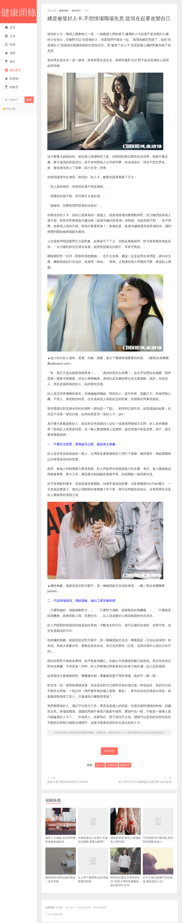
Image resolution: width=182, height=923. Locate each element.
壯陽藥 (59, 908)
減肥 (10, 53)
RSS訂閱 (9, 108)
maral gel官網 (84, 908)
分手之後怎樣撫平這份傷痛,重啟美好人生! (158, 866)
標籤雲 (11, 87)
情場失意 (112, 766)
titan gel (69, 908)
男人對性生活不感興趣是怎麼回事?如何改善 (144, 782)
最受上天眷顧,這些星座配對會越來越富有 (60, 826)
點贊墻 (11, 78)
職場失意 (125, 766)
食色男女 (13, 70)
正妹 (10, 36)
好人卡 (99, 766)
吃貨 (10, 44)
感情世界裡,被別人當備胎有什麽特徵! (125, 826)
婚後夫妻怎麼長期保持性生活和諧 (67, 782)
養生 (10, 61)
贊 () (109, 751)
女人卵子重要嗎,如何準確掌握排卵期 (93, 872)
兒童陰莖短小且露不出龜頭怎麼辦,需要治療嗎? (93, 832)
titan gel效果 (100, 908)
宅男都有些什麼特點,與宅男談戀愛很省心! (158, 832)
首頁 (10, 27)
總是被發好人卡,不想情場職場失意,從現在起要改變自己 (109, 18)
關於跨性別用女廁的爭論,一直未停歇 (60, 866)
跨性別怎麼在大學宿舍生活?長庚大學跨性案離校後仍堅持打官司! (125, 868)
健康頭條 (18, 11)
